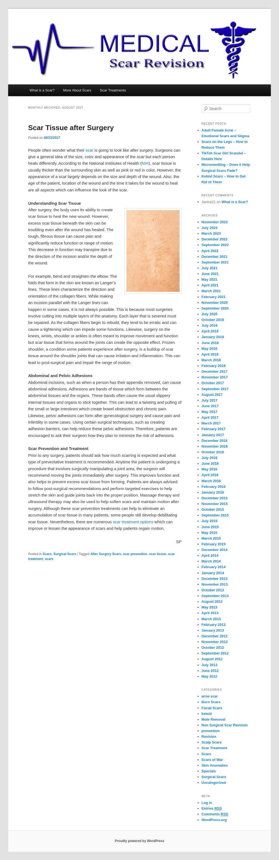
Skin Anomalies (215, 765)
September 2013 (215, 596)
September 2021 (215, 262)
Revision (209, 736)
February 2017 (214, 429)
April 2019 (210, 331)
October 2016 (213, 452)
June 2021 (210, 274)
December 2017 (215, 371)
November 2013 (215, 584)
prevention (211, 731)
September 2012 (215, 653)
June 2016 (210, 463)
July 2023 (210, 228)
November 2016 (215, 446)
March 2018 (211, 360)
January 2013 (213, 630)
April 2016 (210, 475)
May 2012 (209, 676)
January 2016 (213, 492)
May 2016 (209, 469)
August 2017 (212, 395)
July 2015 (210, 521)
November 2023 (215, 222)
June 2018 (210, 343)
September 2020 (215, 308)
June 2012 (210, 671)
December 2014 (215, 550)
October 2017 (213, 383)
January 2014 (213, 573)
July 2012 (210, 665)
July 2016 (210, 458)
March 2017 (211, 423)
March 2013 (211, 619)
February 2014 (214, 567)
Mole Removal (213, 719)
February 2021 (214, 297)
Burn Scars (211, 702)
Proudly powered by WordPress (139, 841)
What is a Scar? (41, 90)
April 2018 (210, 354)
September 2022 (215, 245)
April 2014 (210, 555)
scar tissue (157, 554)
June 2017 (210, 406)
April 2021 (210, 285)
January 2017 (213, 435)
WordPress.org (214, 820)
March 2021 (211, 291)
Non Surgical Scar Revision (225, 725)
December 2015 (215, 498)
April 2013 (210, 613)
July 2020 (210, 314)
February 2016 (214, 487)
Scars (47, 554)
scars (49, 559)
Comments (215, 814)
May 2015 (209, 533)
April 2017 (210, 417)
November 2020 (215, 303)
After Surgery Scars (105, 554)
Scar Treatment (214, 748)
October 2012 (213, 647)
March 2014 (211, 561)
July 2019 (210, 325)
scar (89, 150)
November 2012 (215, 642)
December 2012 (215, 636)
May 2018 (209, 349)
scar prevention (135, 554)
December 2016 (215, 441)
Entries (212, 808)
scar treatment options (133, 521)
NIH (145, 163)
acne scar (210, 696)
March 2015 (211, 538)
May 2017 (209, 412)
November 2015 (215, 504)
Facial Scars (212, 708)
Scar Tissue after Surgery (71, 128)
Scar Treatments (113, 90)
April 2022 (210, 251)
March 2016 (211, 481)
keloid (207, 714)
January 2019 (213, 337)
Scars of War (212, 760)
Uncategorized (214, 783)
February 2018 (214, 366)
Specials (209, 771)
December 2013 (215, 579)
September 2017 (215, 389)
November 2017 (215, 377)
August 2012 (212, 659)
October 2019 (213, 320)
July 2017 (210, 400)
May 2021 (209, 279)
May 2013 (209, 607)
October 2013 (213, 590)
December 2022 (215, 239)
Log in (207, 803)
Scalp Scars (212, 742)
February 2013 (214, 625)
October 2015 (213, 509)
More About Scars (77, 90)
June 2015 (210, 527)
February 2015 (214, 544)
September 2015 (215, 515)
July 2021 (210, 268)
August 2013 (212, 601)
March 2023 (211, 233)
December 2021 (215, 257)
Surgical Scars (64, 554)
